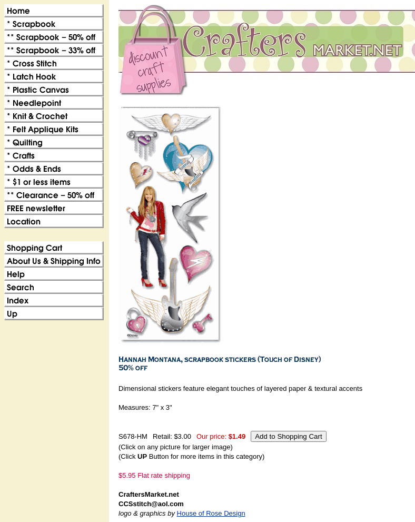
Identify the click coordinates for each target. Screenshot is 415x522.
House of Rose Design (211, 513)
